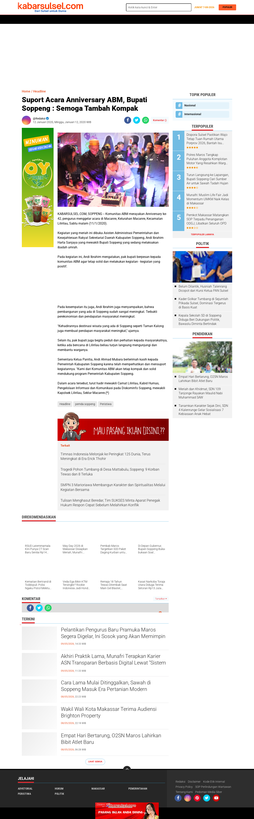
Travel (175, 19)
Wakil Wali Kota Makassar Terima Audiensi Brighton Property (109, 712)
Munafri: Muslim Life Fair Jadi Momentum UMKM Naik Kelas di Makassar (208, 199)
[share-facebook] (127, 120)
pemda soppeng (85, 404)
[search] (158, 7)
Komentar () (160, 120)
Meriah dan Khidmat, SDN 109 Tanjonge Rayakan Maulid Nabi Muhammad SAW (201, 393)
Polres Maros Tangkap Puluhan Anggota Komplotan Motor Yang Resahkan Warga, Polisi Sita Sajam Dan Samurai (208, 159)
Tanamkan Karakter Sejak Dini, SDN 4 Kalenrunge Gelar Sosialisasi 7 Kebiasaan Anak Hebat (203, 410)
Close (101, 804)
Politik (36, 19)
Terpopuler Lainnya (202, 234)
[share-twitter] (136, 120)
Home (23, 19)
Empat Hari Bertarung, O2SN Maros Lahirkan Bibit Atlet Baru (111, 739)
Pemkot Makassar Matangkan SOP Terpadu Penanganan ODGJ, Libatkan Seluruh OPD (208, 219)
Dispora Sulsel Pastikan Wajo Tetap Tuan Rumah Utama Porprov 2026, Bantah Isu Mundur (207, 139)
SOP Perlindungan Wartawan (213, 786)
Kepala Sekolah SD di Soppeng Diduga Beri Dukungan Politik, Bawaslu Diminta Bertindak (200, 320)
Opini (163, 19)
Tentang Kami (184, 792)
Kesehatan (114, 19)
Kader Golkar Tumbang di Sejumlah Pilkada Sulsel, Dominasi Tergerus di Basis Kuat (203, 303)
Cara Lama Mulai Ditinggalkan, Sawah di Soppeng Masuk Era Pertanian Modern (106, 686)
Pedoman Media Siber (208, 792)
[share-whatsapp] (145, 120)
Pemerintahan (137, 788)
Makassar (98, 788)
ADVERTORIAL (147, 19)
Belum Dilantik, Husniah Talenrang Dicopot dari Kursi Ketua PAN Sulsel (203, 288)
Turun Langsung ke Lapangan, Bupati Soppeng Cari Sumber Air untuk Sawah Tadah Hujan (208, 179)
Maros (130, 19)
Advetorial (25, 788)
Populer (226, 7)
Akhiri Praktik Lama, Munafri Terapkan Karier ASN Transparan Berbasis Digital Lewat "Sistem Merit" (113, 663)
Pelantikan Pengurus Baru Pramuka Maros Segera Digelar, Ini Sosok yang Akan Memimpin (113, 633)
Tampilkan (161, 598)
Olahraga (96, 19)
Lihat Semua (95, 761)
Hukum (63, 19)
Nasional (190, 105)
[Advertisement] (127, 55)
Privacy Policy (184, 786)
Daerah (50, 19)
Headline (39, 91)
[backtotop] (127, 770)
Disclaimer (194, 781)
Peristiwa (79, 19)
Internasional (192, 114)
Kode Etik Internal (214, 781)
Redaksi (180, 781)
